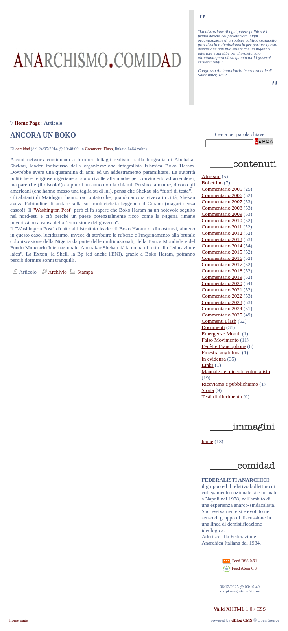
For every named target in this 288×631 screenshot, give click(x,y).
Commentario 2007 (221, 201)
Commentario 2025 (221, 315)
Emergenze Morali (220, 334)
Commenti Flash (99, 149)
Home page (18, 620)
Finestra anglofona (221, 352)
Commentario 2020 (221, 283)
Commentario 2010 (221, 220)
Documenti (213, 327)
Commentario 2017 (221, 264)
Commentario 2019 (221, 277)
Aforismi (210, 176)
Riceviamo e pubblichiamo (229, 384)
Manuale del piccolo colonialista (235, 371)
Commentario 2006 (221, 195)
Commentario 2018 (221, 271)
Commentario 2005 (221, 189)
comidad (22, 149)
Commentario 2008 (221, 208)
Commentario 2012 (221, 233)
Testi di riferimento (221, 396)
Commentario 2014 (221, 245)
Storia (207, 390)
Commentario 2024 (221, 308)
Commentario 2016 (221, 258)
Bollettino (211, 183)
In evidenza (213, 359)
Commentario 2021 (221, 290)
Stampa (80, 272)
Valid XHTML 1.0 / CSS (240, 609)
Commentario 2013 (221, 239)
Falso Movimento (219, 340)
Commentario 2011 (221, 227)
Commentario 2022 (221, 296)
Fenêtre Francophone (223, 346)
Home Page (27, 123)
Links (207, 365)
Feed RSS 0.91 (239, 561)
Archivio (53, 272)
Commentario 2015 (221, 252)
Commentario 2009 (221, 214)
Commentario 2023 (221, 302)
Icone (207, 441)
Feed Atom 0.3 (240, 568)
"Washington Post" (52, 210)
